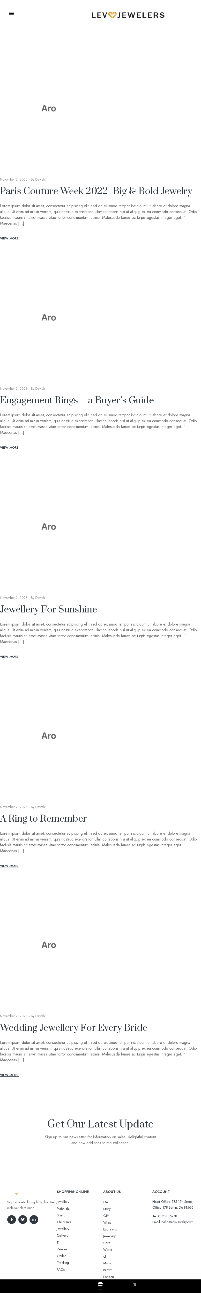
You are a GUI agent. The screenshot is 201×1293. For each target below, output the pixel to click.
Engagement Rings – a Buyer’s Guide (77, 400)
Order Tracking (68, 1222)
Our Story (110, 1202)
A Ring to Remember (43, 819)
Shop (100, 1288)
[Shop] (100, 1284)
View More (9, 238)
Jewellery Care (113, 1222)
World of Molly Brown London (124, 1229)
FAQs (61, 1228)
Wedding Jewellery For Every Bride (73, 1028)
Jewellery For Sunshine (48, 610)
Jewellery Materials (69, 1201)
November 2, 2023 (14, 179)
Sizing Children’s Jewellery (75, 1208)
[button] (11, 13)
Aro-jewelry (98, 1264)
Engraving (110, 1215)
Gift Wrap (110, 1208)
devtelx (40, 179)
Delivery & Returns (70, 1215)
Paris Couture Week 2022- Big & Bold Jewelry (96, 191)
